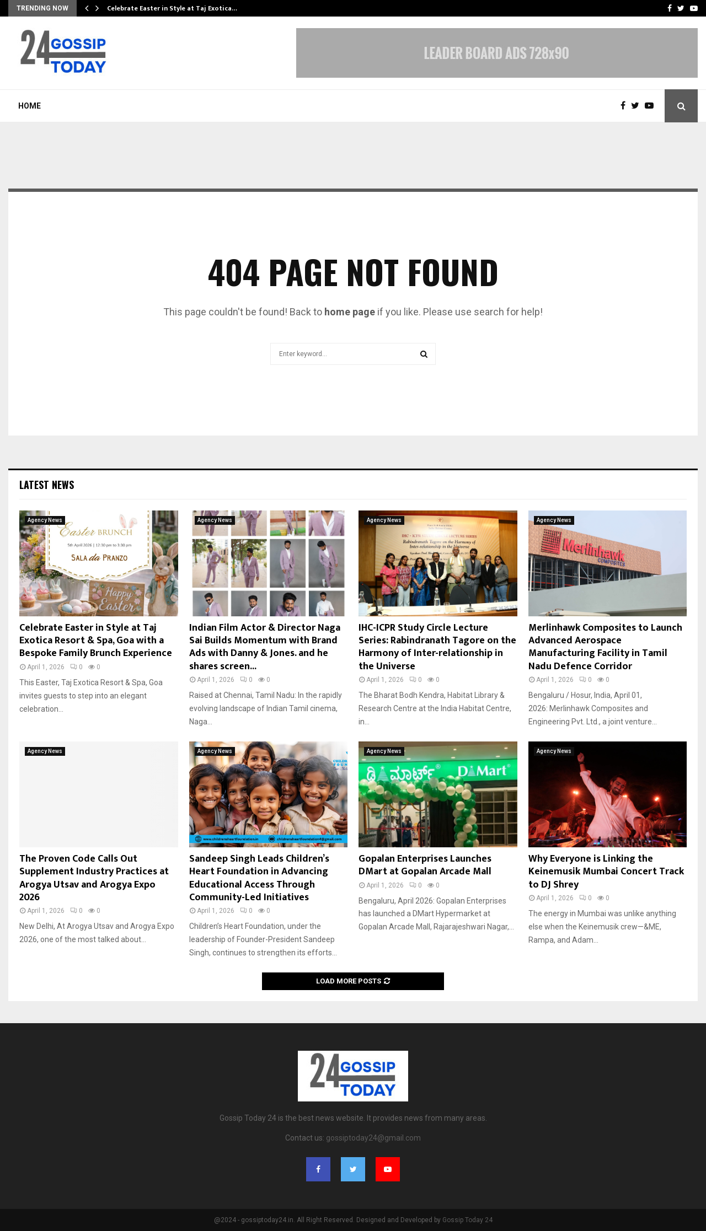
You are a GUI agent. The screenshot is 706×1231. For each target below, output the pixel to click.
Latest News (46, 484)
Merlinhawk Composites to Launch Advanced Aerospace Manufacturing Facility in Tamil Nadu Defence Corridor (605, 647)
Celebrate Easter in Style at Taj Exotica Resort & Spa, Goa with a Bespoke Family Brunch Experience (95, 641)
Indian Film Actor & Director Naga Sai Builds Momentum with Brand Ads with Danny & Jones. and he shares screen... (264, 647)
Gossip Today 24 (467, 1220)
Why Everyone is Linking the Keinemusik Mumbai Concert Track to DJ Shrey (606, 872)
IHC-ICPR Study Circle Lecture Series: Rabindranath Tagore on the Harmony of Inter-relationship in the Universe (437, 647)
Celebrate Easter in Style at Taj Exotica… (172, 8)
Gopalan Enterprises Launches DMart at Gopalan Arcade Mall (425, 865)
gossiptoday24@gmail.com (373, 1137)
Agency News (45, 520)
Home (29, 105)
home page (349, 312)
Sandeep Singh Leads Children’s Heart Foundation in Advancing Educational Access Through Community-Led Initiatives (259, 878)
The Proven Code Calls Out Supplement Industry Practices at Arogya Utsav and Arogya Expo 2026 (94, 878)
